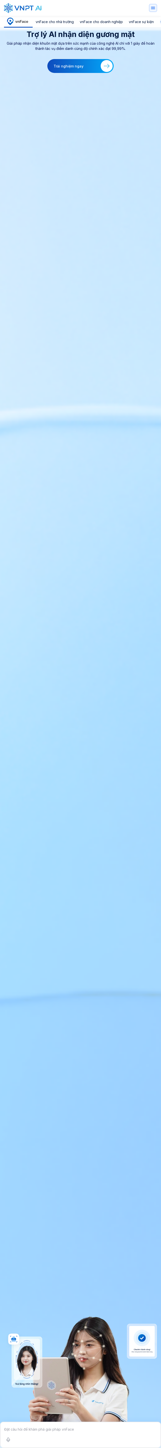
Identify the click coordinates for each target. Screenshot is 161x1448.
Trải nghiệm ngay (83, 66)
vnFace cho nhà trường (55, 22)
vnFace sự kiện (141, 22)
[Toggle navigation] (153, 8)
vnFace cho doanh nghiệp (101, 22)
